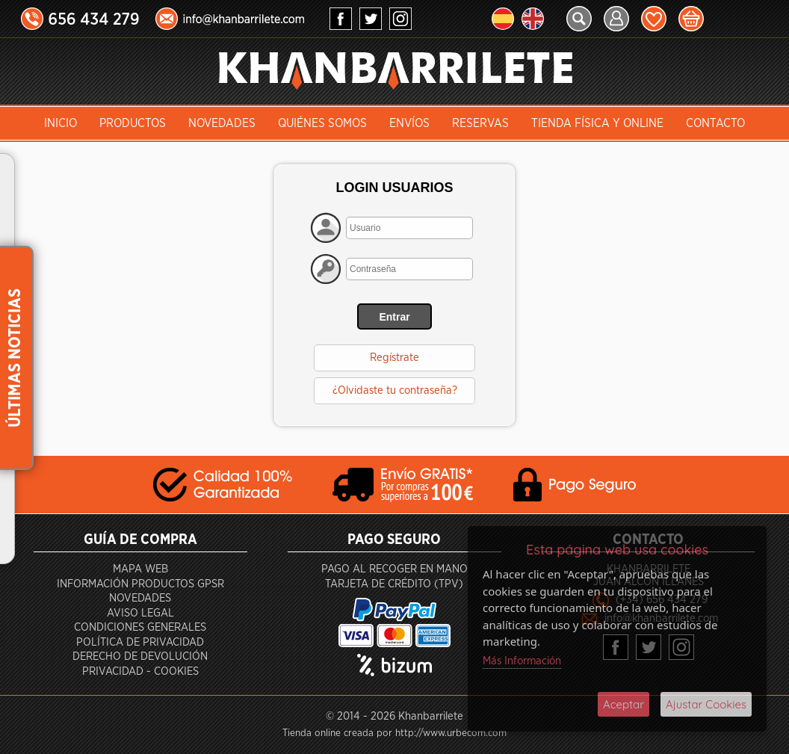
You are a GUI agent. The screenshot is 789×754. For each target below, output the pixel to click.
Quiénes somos (322, 123)
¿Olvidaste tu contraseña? (394, 390)
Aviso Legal (140, 613)
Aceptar (623, 704)
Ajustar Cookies (706, 704)
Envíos (409, 123)
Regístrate (394, 357)
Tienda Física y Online (597, 123)
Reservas (480, 123)
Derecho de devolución (140, 656)
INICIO (60, 123)
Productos (132, 123)
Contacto (715, 123)
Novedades (222, 123)
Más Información (522, 661)
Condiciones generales (140, 627)
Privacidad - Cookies (140, 671)
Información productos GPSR (140, 584)
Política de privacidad (140, 642)
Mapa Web (140, 569)
